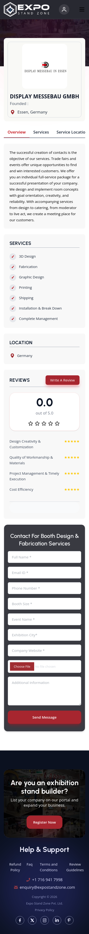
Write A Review (62, 380)
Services (41, 132)
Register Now (44, 822)
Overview (17, 132)
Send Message (45, 717)
